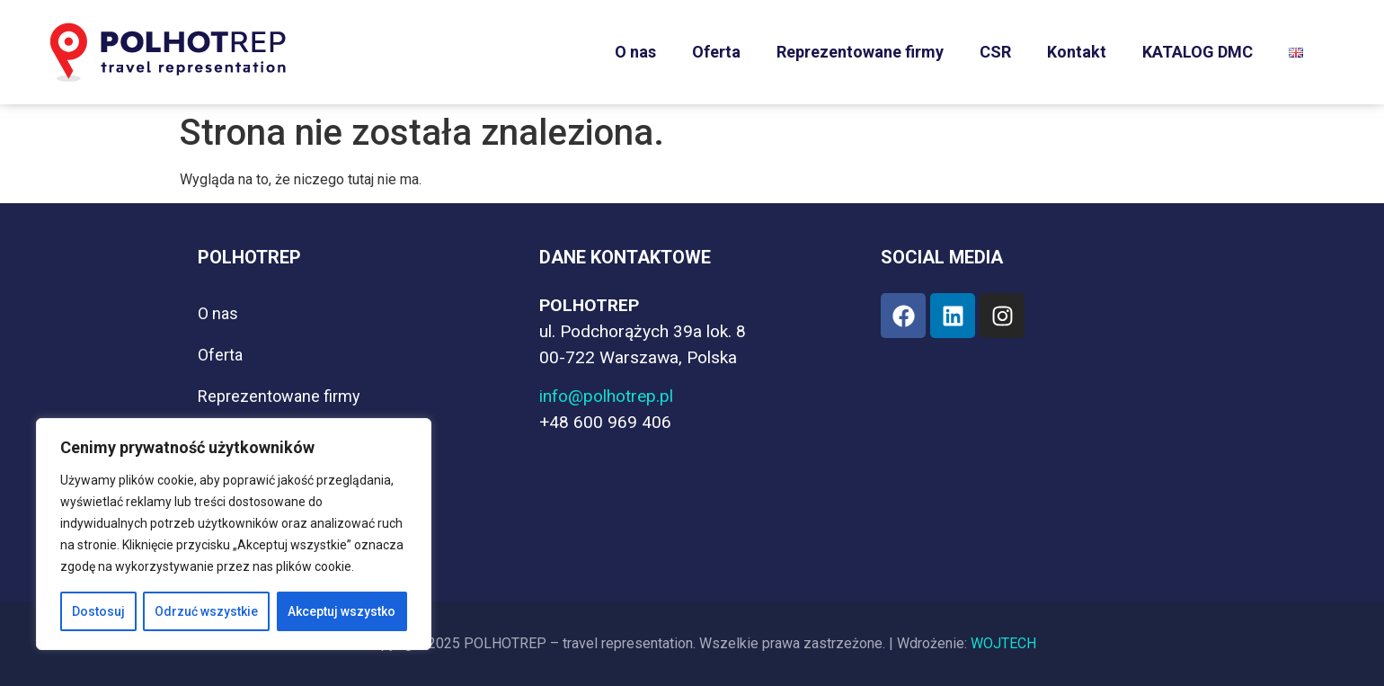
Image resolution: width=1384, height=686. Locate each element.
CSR (995, 51)
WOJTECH (1003, 643)
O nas (635, 51)
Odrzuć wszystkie (206, 611)
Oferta (716, 51)
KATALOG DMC (1197, 51)
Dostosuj (98, 611)
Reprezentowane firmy (860, 51)
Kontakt (1076, 51)
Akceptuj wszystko (341, 611)
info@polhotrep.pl (606, 396)
